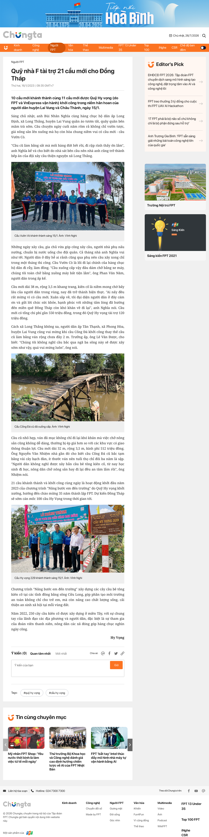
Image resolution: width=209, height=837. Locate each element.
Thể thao (86, 47)
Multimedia (106, 47)
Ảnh (160, 807)
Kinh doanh (18, 47)
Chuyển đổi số (94, 802)
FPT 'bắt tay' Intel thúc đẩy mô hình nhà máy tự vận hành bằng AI (108, 751)
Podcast (162, 813)
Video (161, 802)
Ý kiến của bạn (67, 665)
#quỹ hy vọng (32, 686)
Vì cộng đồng (141, 813)
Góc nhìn (115, 813)
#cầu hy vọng (57, 686)
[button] (130, 738)
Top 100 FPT (190, 813)
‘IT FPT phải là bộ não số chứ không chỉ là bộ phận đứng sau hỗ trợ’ (175, 121)
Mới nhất (61, 653)
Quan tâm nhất (40, 653)
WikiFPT (162, 819)
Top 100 (146, 47)
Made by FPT (93, 807)
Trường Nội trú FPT (161, 205)
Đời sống (115, 807)
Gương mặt (116, 802)
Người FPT (54, 47)
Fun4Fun (139, 807)
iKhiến (137, 802)
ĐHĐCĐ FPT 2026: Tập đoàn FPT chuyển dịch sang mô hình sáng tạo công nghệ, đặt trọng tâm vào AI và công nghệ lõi (175, 81)
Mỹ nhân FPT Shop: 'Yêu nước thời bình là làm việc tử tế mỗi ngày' (25, 751)
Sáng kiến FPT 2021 (162, 256)
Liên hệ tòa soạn (15, 784)
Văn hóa (70, 47)
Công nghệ (35, 47)
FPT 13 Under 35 (128, 47)
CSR (175, 47)
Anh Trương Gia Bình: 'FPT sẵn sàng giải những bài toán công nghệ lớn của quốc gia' (175, 140)
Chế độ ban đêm (193, 47)
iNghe (162, 47)
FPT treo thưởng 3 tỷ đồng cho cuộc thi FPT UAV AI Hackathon (175, 103)
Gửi (116, 665)
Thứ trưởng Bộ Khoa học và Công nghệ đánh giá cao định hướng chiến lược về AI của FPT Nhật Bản (67, 755)
